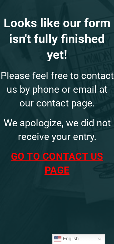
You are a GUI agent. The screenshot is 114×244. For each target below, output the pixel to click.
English (66, 239)
